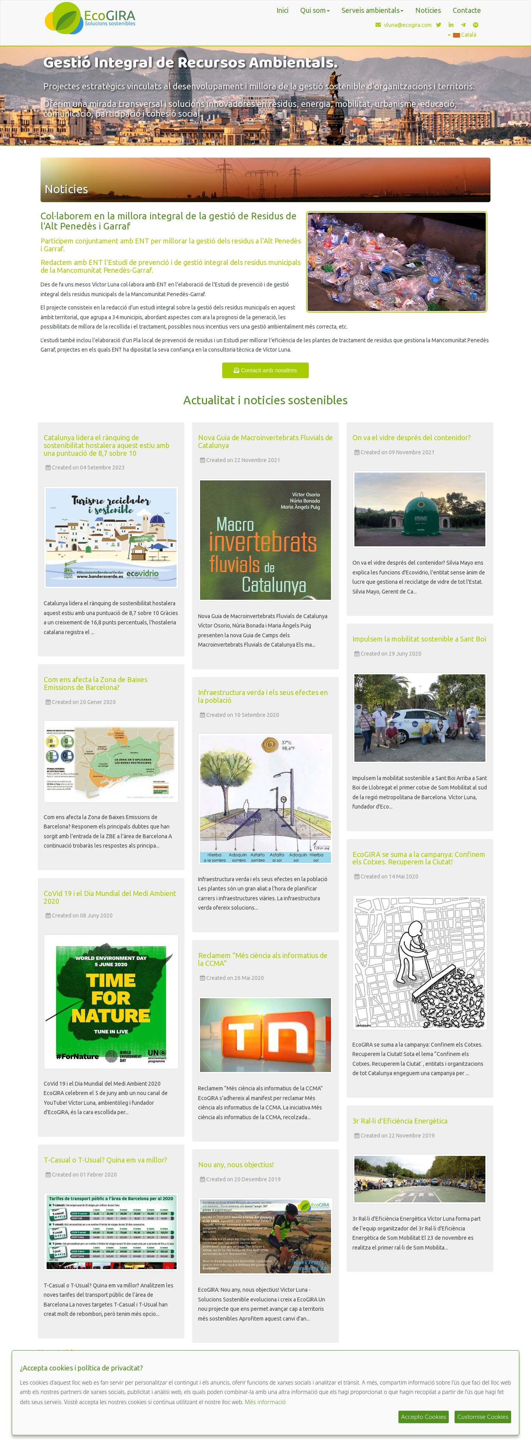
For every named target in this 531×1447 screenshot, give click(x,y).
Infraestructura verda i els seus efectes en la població (263, 696)
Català (462, 35)
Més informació (265, 1402)
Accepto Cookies (423, 1416)
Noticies (428, 10)
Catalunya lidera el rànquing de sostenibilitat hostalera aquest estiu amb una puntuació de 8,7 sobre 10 (107, 445)
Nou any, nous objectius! (236, 1164)
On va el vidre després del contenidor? (411, 437)
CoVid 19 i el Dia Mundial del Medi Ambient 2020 (110, 897)
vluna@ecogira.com (402, 25)
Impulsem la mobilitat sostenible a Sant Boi (419, 639)
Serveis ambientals (373, 10)
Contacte (467, 10)
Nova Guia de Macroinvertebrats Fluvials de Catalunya (265, 441)
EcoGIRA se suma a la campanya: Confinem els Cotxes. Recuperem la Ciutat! (418, 858)
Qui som (315, 10)
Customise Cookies (482, 1416)
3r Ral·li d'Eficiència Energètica (400, 1121)
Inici (282, 10)
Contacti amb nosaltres (265, 370)
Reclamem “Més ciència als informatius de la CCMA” (262, 959)
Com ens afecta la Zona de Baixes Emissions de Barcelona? (95, 683)
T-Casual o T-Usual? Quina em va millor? (105, 1160)
